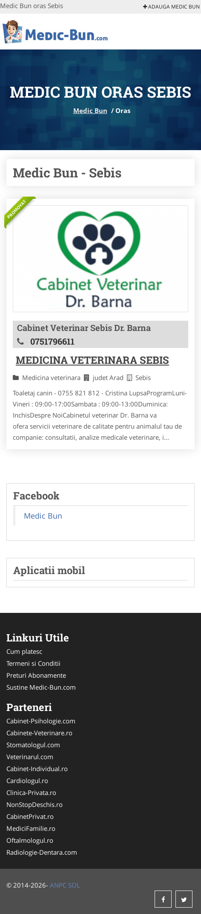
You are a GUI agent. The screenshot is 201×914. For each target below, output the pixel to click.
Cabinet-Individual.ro (37, 768)
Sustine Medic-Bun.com (41, 687)
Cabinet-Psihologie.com (40, 721)
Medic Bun (90, 110)
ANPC (58, 885)
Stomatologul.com (33, 745)
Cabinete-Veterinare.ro (39, 733)
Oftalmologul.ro (29, 840)
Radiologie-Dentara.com (41, 852)
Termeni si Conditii (33, 663)
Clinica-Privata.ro (31, 792)
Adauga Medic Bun (171, 6)
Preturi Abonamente (36, 675)
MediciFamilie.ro (30, 828)
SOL (74, 885)
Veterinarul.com (29, 756)
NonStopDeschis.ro (34, 804)
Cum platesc (24, 651)
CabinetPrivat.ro (30, 816)
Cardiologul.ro (27, 780)
